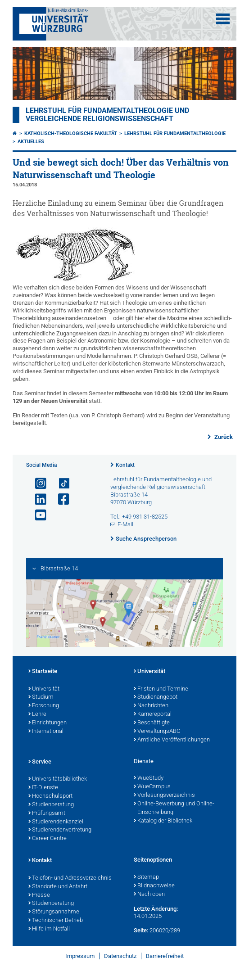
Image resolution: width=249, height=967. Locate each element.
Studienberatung (51, 805)
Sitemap (146, 877)
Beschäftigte (152, 723)
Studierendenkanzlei (55, 822)
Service (39, 762)
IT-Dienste (43, 788)
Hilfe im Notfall (49, 929)
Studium (41, 697)
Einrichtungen (47, 723)
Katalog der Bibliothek (163, 821)
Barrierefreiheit (165, 956)
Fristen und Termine (161, 689)
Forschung (43, 706)
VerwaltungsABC (157, 732)
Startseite (42, 672)
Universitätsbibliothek (57, 779)
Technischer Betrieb (55, 921)
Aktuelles (31, 142)
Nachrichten (151, 706)
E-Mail (125, 524)
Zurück (223, 437)
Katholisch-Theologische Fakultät (70, 133)
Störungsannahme (53, 912)
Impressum (80, 956)
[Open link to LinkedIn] (37, 499)
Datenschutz (120, 956)
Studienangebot (155, 697)
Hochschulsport (50, 796)
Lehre (37, 714)
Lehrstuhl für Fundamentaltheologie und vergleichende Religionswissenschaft (107, 115)
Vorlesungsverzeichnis (164, 795)
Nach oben (149, 894)
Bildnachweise (154, 886)
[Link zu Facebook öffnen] (60, 499)
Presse (39, 895)
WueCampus (152, 787)
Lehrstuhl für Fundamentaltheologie (175, 133)
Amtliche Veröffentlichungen (172, 740)
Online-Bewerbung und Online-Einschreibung (174, 808)
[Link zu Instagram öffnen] (37, 484)
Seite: (141, 930)
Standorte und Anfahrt (57, 887)
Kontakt (125, 465)
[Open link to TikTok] (60, 484)
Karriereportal (153, 714)
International (45, 732)
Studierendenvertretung (59, 830)
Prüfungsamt (46, 813)
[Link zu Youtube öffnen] (37, 515)
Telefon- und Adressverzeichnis (70, 878)
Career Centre (47, 839)
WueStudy (148, 778)
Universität (43, 689)
